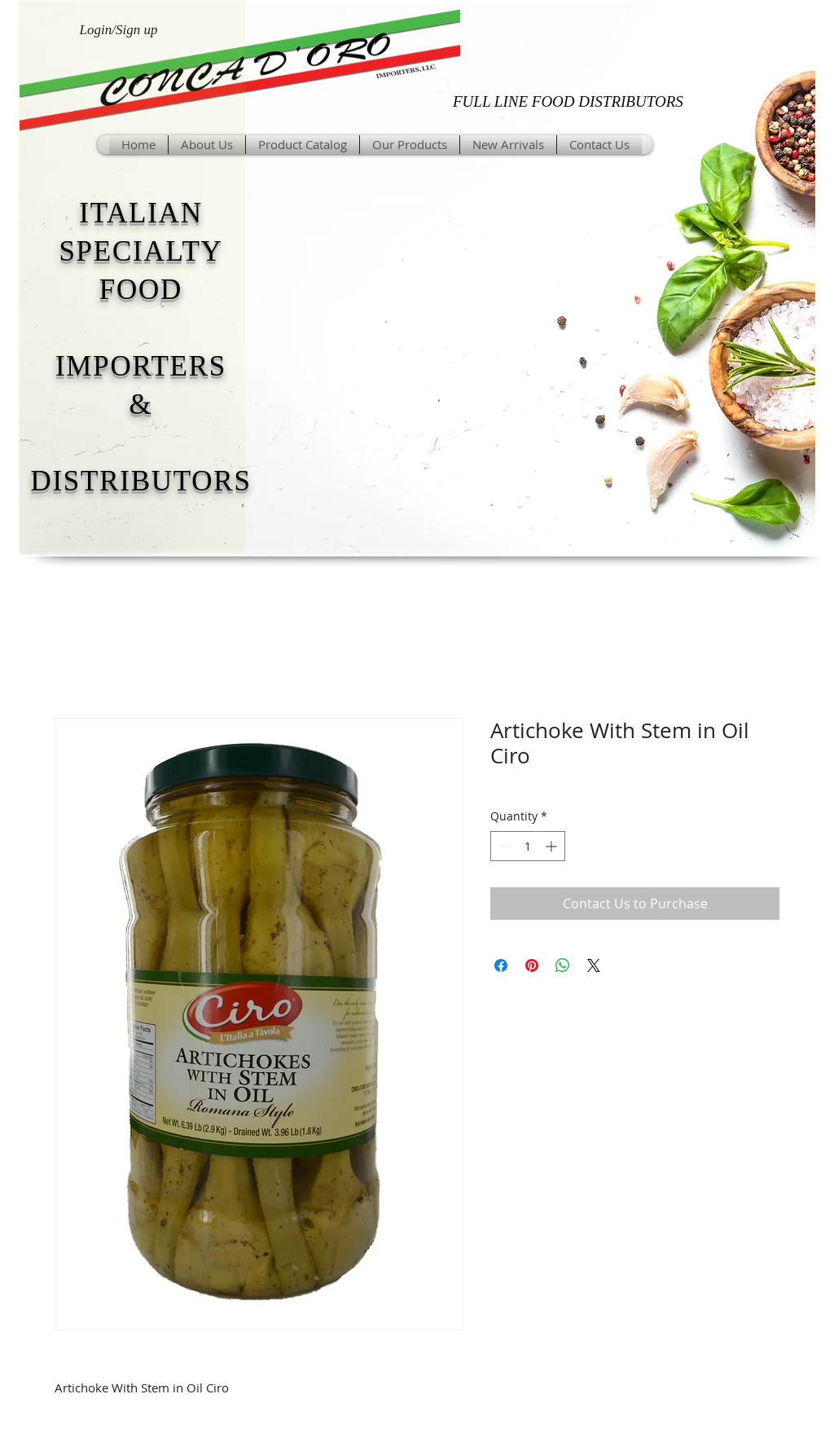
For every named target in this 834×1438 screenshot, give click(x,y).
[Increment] (552, 846)
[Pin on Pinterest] (532, 965)
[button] (409, 144)
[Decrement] (503, 846)
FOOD (140, 290)
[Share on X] (594, 965)
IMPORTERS (140, 366)
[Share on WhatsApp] (563, 965)
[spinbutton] (527, 846)
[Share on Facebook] (501, 965)
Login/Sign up (119, 29)
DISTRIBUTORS (140, 481)
